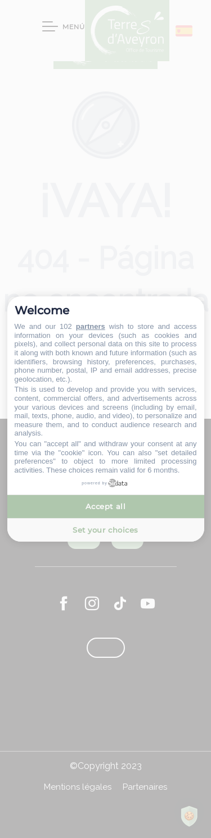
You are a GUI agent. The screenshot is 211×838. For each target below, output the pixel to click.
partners (90, 326)
